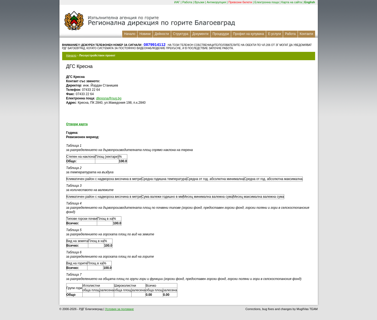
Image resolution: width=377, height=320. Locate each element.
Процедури (221, 34)
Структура (180, 34)
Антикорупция (216, 2)
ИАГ (177, 2)
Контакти (306, 34)
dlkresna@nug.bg (108, 98)
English (309, 2)
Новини (145, 34)
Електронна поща (267, 2)
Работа (187, 2)
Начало (129, 34)
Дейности (162, 34)
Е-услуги (274, 34)
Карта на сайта (291, 2)
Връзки (199, 2)
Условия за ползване (119, 309)
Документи (200, 34)
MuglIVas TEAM (307, 309)
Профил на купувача (248, 34)
